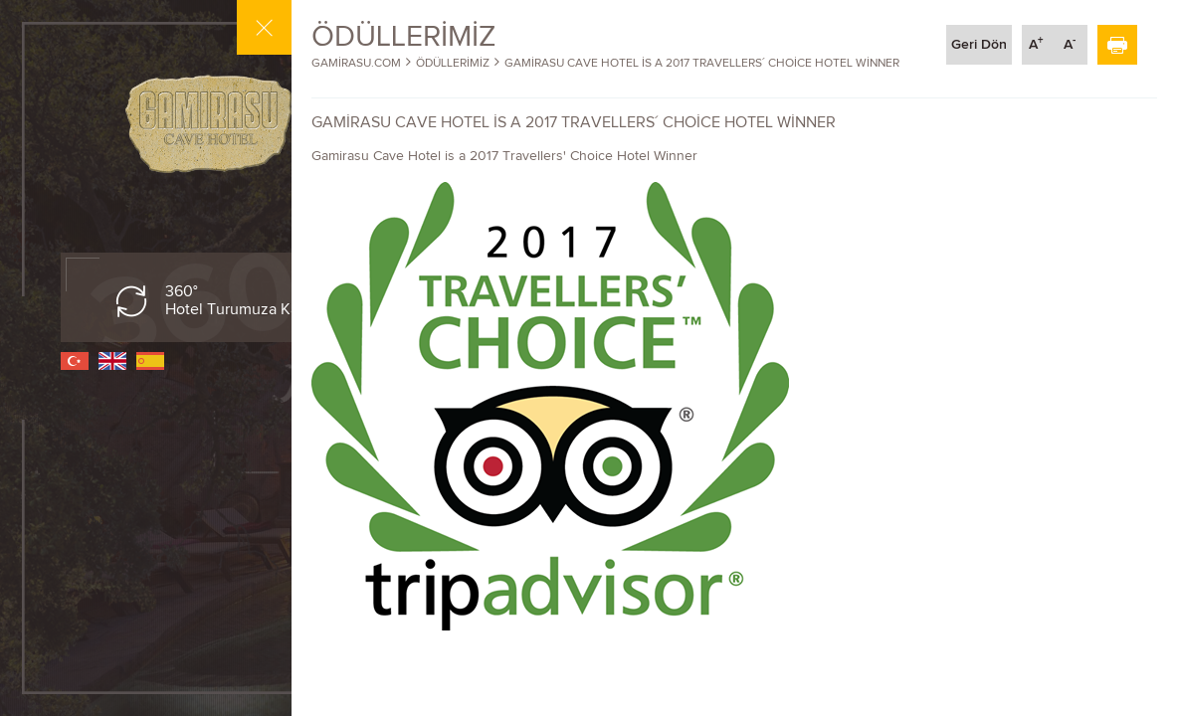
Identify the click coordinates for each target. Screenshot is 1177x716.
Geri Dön (979, 44)
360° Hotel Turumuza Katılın (244, 300)
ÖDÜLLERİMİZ (453, 63)
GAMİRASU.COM (356, 63)
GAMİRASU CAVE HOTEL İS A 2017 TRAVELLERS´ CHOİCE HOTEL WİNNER (701, 63)
